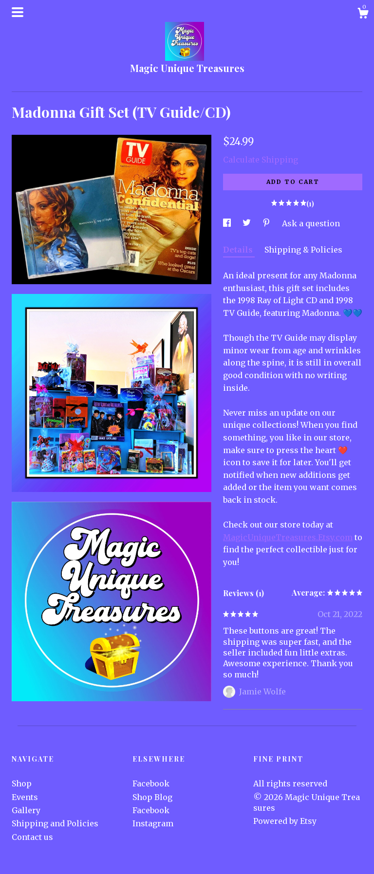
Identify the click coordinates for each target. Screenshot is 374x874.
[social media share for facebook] (228, 223)
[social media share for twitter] (248, 223)
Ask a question (311, 223)
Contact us (32, 837)
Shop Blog (152, 797)
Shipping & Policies (303, 250)
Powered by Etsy (285, 821)
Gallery (26, 810)
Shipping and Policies (55, 823)
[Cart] (362, 14)
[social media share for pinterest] (267, 223)
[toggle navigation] (17, 12)
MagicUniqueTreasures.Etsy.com (288, 537)
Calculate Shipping (260, 159)
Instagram (152, 823)
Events (25, 797)
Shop (22, 783)
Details (239, 250)
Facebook (150, 783)
